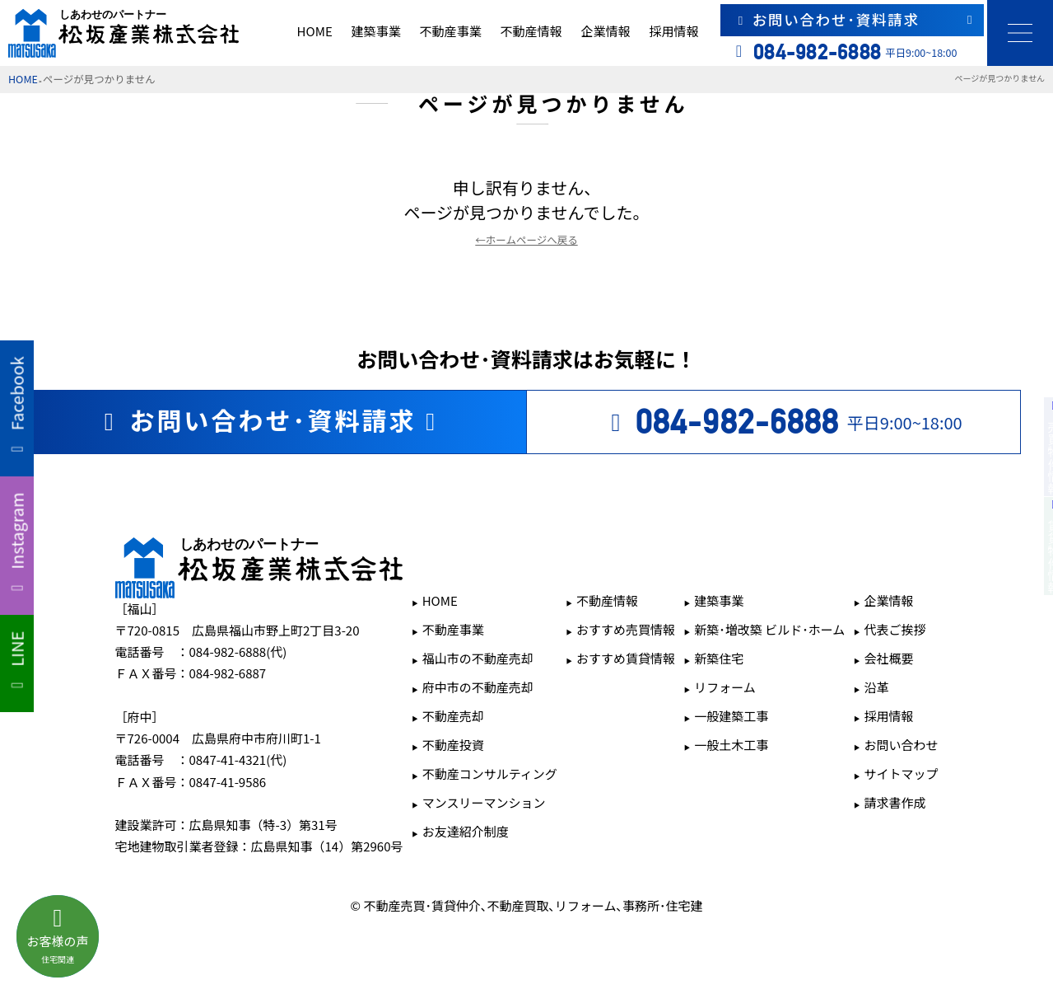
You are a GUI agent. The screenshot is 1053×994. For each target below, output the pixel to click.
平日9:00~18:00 (781, 422)
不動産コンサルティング (489, 773)
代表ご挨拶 (894, 629)
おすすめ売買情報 (625, 629)
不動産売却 (453, 715)
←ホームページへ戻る (526, 239)
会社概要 (888, 658)
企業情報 (605, 31)
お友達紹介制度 (465, 831)
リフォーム (725, 687)
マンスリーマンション (484, 802)
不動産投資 (453, 744)
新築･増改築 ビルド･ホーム (769, 629)
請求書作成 (894, 802)
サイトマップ (901, 773)
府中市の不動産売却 (477, 687)
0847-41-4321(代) (238, 759)
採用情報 (673, 31)
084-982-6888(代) (238, 651)
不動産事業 (450, 31)
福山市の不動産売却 (477, 658)
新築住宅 (718, 658)
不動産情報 (531, 31)
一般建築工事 (731, 715)
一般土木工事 (731, 744)
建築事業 (376, 31)
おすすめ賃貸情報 (625, 658)
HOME (315, 31)
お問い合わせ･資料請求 (855, 19)
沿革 (876, 687)
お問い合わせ (901, 744)
